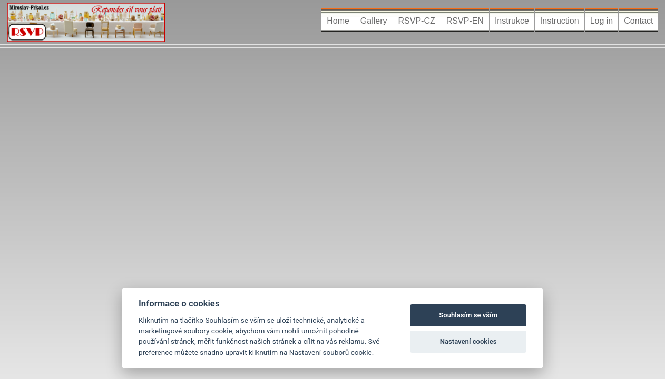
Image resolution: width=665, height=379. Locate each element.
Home (338, 20)
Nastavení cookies (468, 341)
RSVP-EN (465, 20)
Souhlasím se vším (468, 315)
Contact (638, 20)
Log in (601, 20)
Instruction (559, 20)
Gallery (373, 20)
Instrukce (512, 20)
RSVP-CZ (416, 20)
